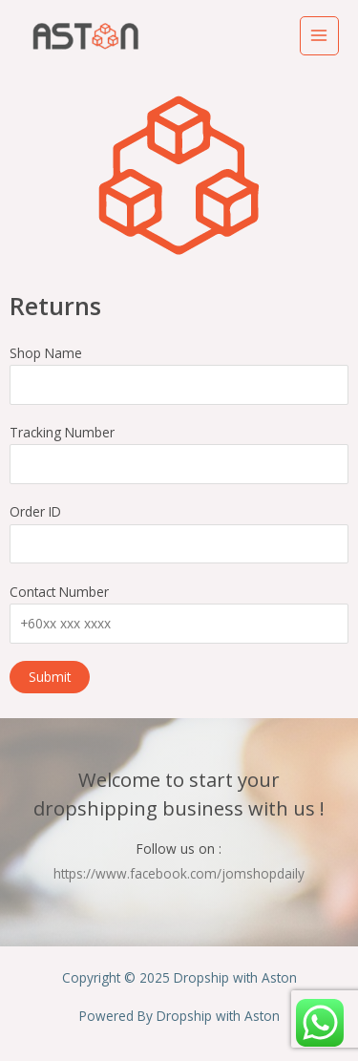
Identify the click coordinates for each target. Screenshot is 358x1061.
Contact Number (179, 613)
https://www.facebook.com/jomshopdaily (179, 873)
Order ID (179, 532)
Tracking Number (179, 453)
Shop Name (179, 374)
